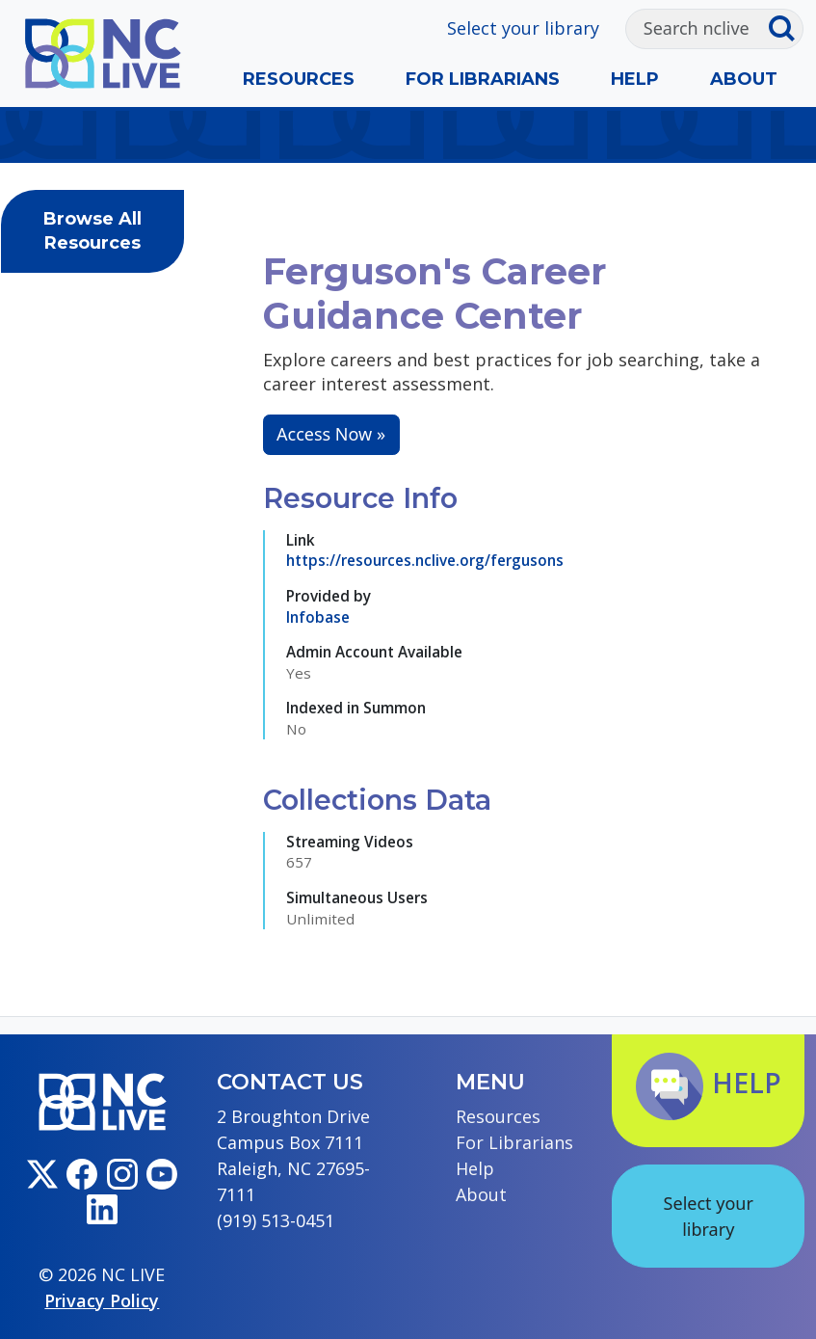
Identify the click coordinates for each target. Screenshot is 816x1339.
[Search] (697, 29)
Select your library (523, 28)
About (743, 79)
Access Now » (330, 433)
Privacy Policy (101, 1300)
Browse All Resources (92, 231)
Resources (299, 79)
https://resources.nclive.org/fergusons (425, 560)
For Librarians (483, 79)
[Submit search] (785, 29)
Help (635, 79)
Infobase (318, 617)
